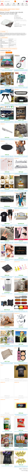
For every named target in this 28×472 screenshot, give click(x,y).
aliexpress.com (3, 175)
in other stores (9, 52)
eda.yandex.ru (16, 399)
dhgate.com (16, 365)
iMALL (27, 470)
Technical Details (4, 37)
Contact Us (25, 468)
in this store (3, 52)
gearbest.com (3, 382)
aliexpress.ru (3, 72)
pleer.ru (2, 365)
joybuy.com (16, 347)
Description (3, 31)
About (20, 468)
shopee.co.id (16, 416)
